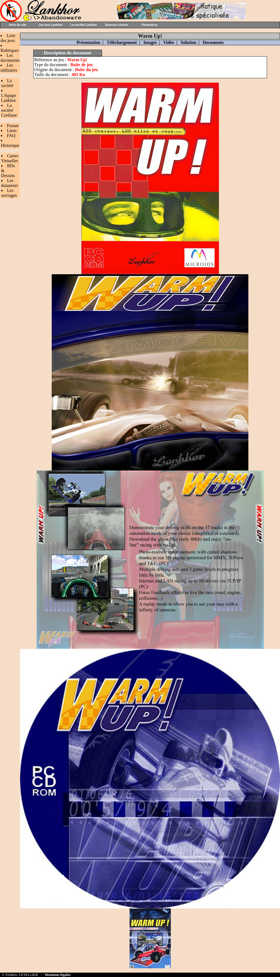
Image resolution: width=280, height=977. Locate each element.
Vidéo (168, 42)
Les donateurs (9, 183)
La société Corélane (9, 110)
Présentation (88, 42)
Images (150, 42)
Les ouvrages (9, 193)
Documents (213, 42)
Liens (12, 130)
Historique (10, 145)
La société (7, 83)
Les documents (10, 58)
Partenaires (150, 24)
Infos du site (17, 24)
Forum (13, 125)
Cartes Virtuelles (9, 158)
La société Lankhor (83, 24)
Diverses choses (116, 24)
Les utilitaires (9, 67)
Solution (188, 42)
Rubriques (10, 50)
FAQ (11, 135)
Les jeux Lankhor (51, 24)
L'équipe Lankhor (8, 98)
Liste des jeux (8, 38)
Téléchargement (122, 42)
